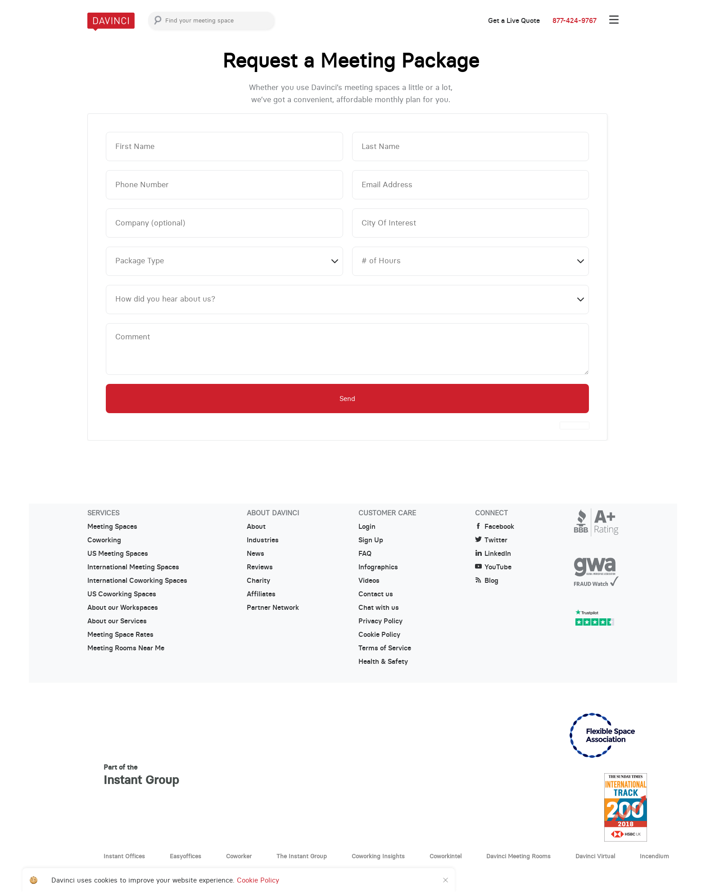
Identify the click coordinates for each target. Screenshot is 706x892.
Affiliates (261, 594)
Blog (486, 581)
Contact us (375, 594)
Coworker (239, 856)
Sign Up (370, 540)
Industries (263, 540)
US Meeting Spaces (117, 554)
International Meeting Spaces (133, 567)
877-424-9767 (574, 21)
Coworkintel (446, 856)
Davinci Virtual (595, 856)
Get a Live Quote (514, 21)
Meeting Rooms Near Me (125, 648)
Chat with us (378, 608)
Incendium (654, 856)
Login (367, 527)
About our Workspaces (122, 608)
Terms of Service (384, 648)
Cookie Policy (379, 635)
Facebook (494, 527)
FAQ (364, 554)
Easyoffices (185, 856)
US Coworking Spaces (121, 594)
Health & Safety (383, 662)
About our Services (117, 621)
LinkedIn (493, 554)
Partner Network (273, 608)
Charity (258, 581)
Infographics (378, 567)
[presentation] (574, 425)
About (256, 527)
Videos (369, 581)
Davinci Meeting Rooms (518, 856)
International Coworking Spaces (137, 581)
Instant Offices (124, 856)
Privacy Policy (380, 621)
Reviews (260, 567)
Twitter (491, 540)
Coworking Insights (378, 856)
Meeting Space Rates (120, 635)
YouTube (493, 567)
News (255, 554)
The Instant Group (301, 856)
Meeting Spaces (112, 527)
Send (347, 398)
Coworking (104, 540)
